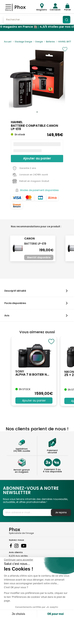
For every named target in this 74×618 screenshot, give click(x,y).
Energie (39, 41)
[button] (37, 112)
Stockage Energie (23, 41)
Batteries (50, 41)
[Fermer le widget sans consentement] (18, 560)
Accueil (7, 41)
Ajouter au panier (37, 158)
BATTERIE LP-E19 (35, 244)
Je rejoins (61, 512)
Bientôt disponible (39, 257)
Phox (20, 7)
